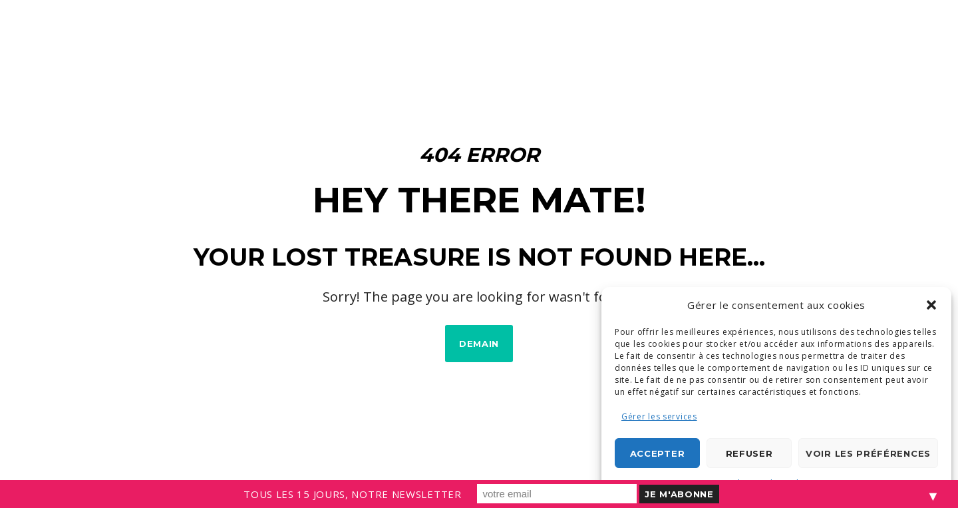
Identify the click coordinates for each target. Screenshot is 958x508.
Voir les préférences (868, 453)
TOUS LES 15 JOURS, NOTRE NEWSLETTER (352, 494)
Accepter (657, 453)
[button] (931, 305)
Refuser (749, 453)
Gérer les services (659, 416)
